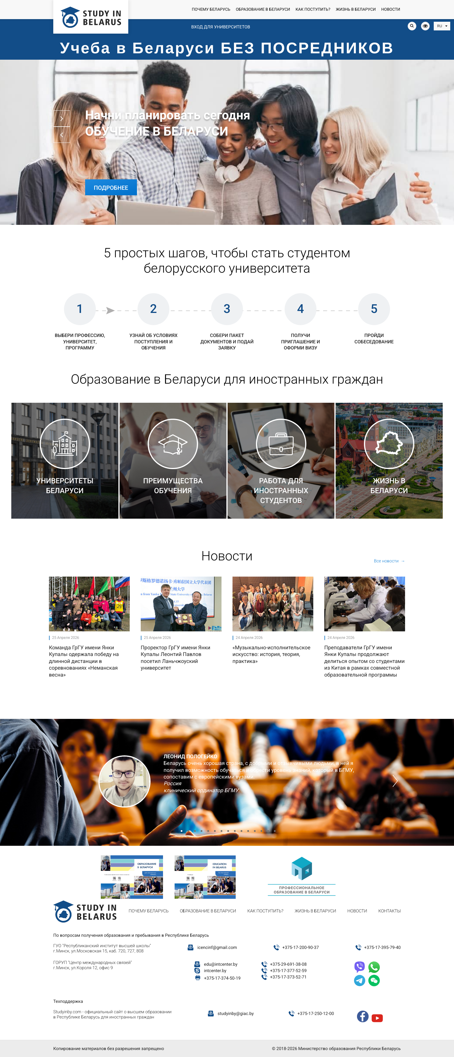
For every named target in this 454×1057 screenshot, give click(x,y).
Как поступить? (313, 9)
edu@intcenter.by (221, 964)
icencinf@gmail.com (217, 947)
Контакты (389, 911)
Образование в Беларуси (263, 9)
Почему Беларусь (211, 9)
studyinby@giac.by (236, 1013)
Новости (390, 9)
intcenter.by (215, 970)
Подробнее (111, 186)
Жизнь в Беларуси (356, 9)
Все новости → (389, 561)
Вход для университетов (220, 27)
